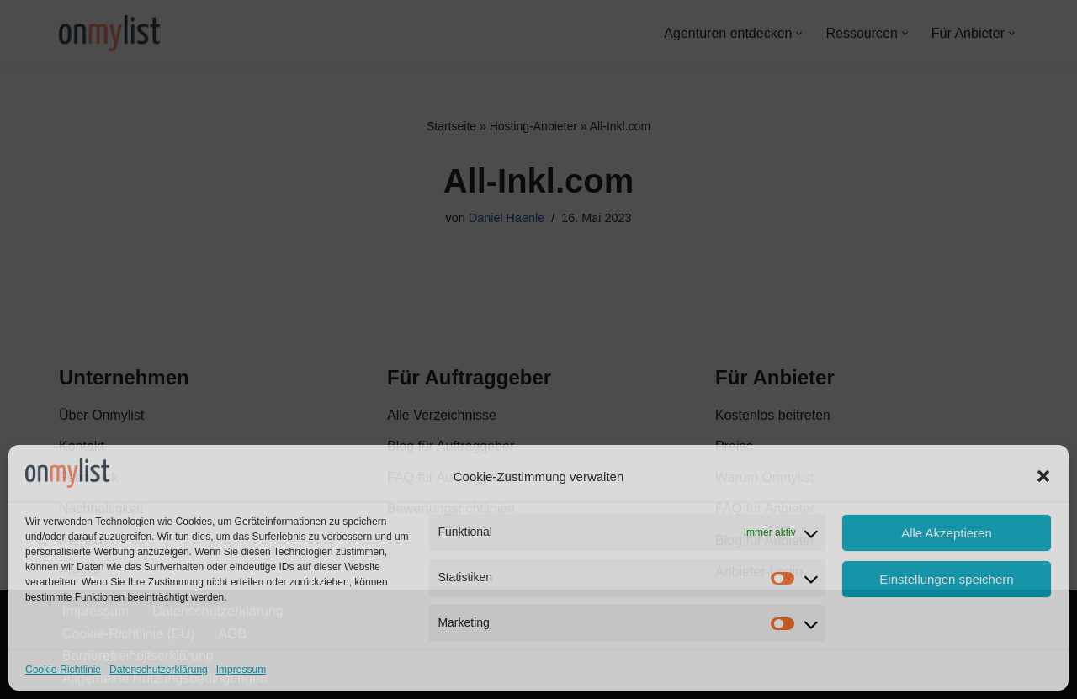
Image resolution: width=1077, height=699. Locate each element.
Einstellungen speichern (946, 579)
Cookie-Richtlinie (63, 669)
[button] (1043, 476)
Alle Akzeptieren (946, 533)
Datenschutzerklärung (158, 669)
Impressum (241, 669)
